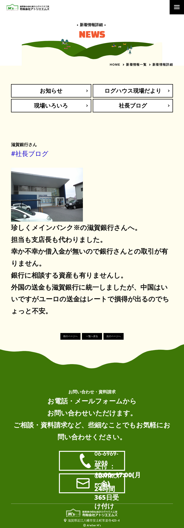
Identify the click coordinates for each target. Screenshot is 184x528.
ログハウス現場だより (132, 90)
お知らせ (51, 90)
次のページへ (113, 336)
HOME (115, 64)
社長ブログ (133, 105)
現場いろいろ (51, 105)
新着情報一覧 (136, 64)
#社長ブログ (29, 153)
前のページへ (70, 336)
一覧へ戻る (92, 336)
